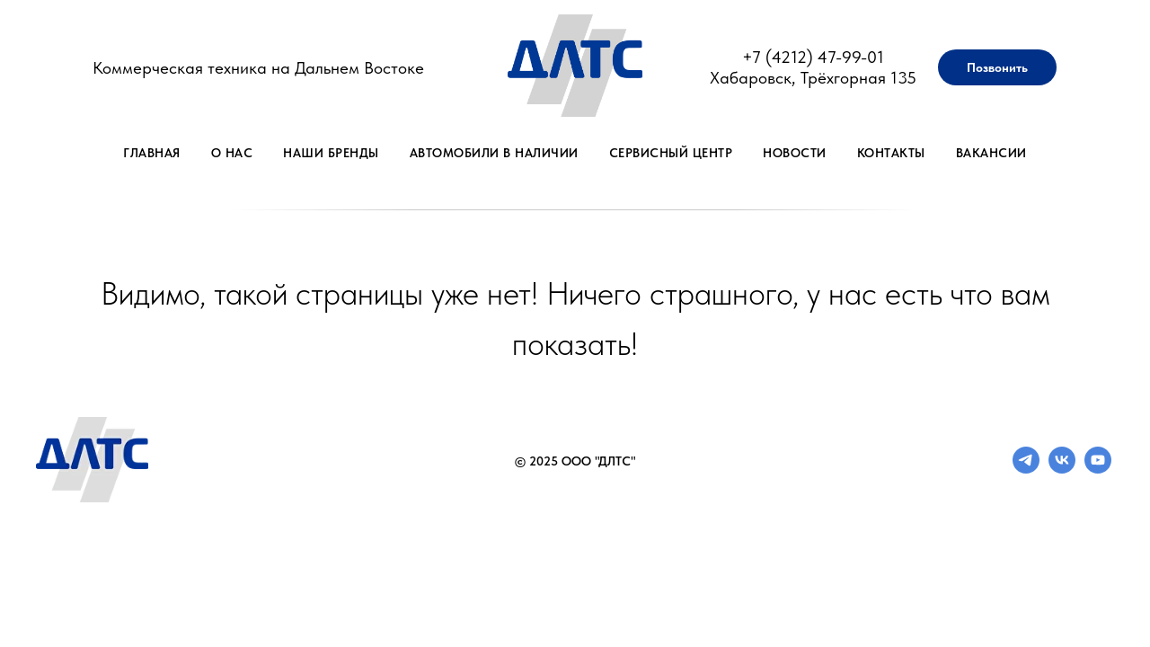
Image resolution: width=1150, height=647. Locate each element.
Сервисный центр (671, 153)
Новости (795, 153)
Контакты (891, 153)
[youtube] (1097, 468)
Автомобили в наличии (494, 153)
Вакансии (991, 153)
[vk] (1061, 468)
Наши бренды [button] (331, 153)
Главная (152, 153)
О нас (232, 153)
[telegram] (1026, 468)
